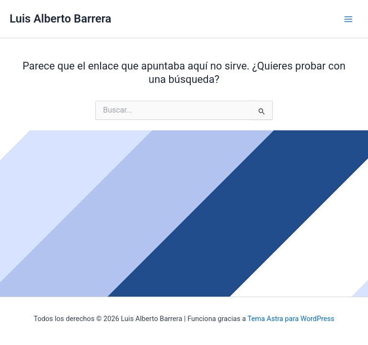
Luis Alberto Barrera (60, 18)
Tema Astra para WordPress (291, 318)
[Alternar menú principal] (348, 19)
